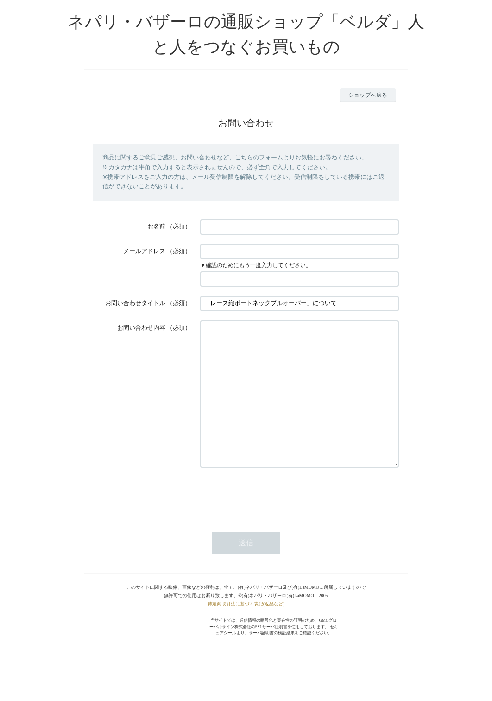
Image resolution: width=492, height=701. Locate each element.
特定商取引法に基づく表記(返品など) (246, 631)
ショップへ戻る (367, 95)
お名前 (156, 226)
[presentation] (270, 523)
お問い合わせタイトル (135, 303)
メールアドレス (144, 251)
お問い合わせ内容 (141, 327)
